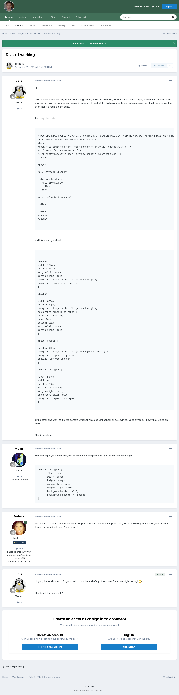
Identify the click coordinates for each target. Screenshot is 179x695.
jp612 (21, 63)
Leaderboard (106, 25)
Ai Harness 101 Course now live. (89, 43)
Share (142, 65)
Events (32, 25)
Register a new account (50, 646)
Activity (22, 17)
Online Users (87, 25)
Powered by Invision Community (89, 690)
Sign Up (169, 6)
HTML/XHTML (44, 67)
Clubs (6, 25)
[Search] (136, 17)
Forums (19, 25)
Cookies (89, 686)
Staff (73, 25)
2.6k (19, 548)
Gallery (61, 25)
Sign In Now (129, 646)
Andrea (18, 516)
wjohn (18, 448)
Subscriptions (83, 17)
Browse (9, 18)
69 (19, 108)
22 (19, 476)
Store (53, 17)
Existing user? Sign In (146, 6)
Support (66, 17)
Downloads (46, 25)
